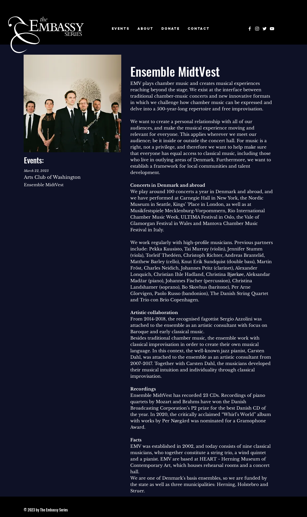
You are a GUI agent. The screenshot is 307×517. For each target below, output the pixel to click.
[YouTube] (272, 28)
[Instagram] (257, 28)
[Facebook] (249, 28)
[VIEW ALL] (73, 181)
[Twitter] (264, 28)
